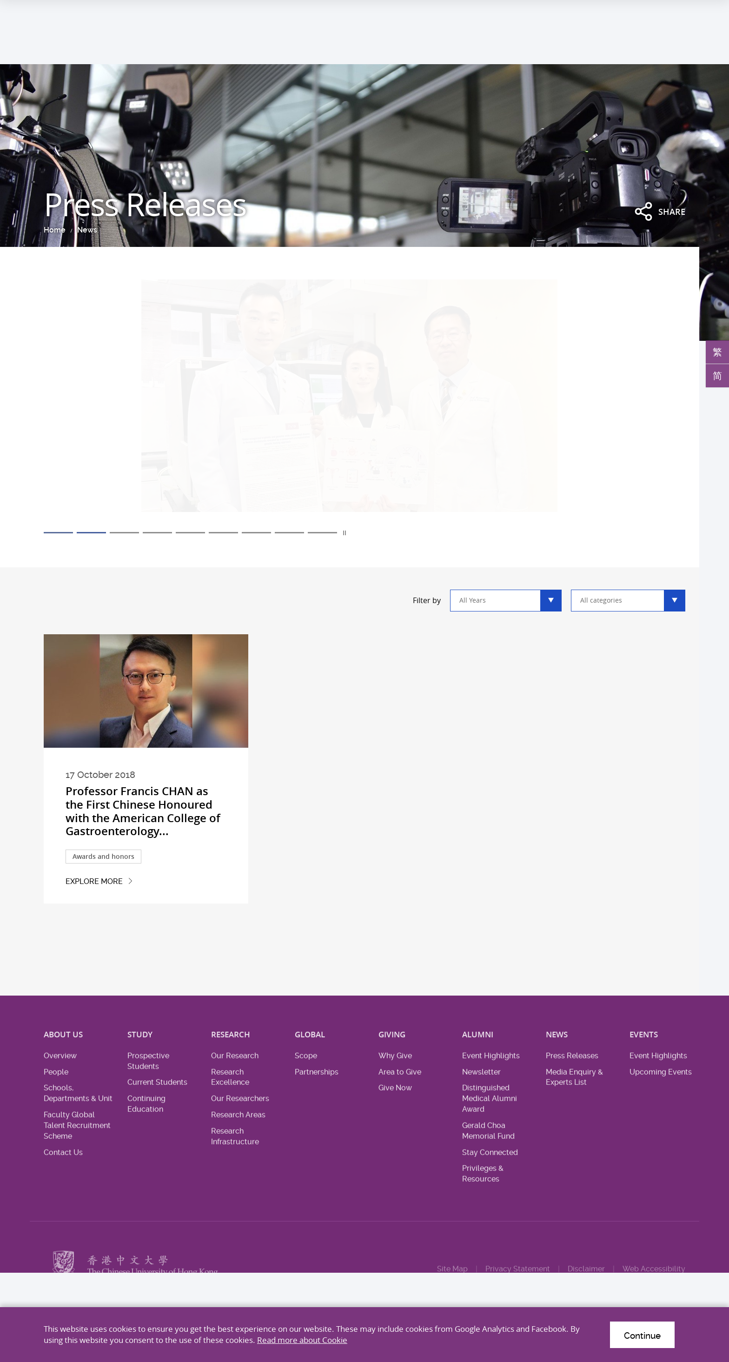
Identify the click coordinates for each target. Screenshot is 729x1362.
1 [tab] (58, 532)
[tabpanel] (364, 403)
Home (55, 230)
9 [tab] (322, 532)
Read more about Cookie (302, 1340)
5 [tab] (190, 532)
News (87, 230)
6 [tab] (223, 532)
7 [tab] (256, 532)
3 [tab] (124, 532)
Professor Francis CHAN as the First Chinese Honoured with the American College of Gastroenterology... (143, 811)
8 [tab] (289, 532)
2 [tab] (91, 532)
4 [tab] (157, 532)
